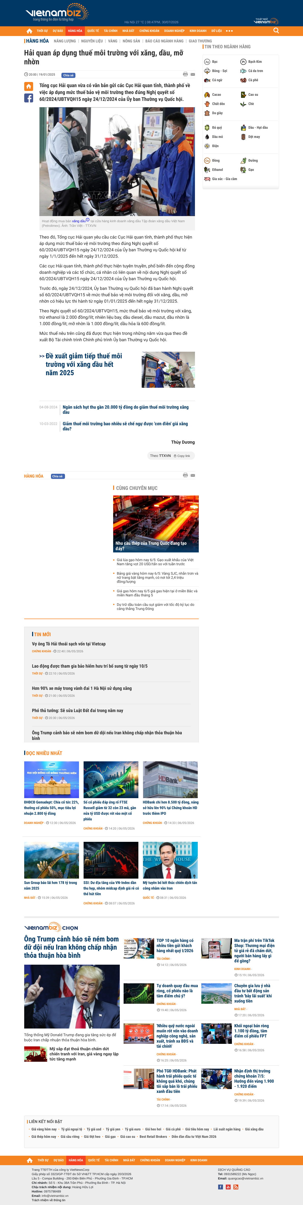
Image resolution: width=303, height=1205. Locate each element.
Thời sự (37, 673)
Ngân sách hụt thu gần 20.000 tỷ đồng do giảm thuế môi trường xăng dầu (126, 410)
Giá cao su (127, 1137)
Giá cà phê (173, 1129)
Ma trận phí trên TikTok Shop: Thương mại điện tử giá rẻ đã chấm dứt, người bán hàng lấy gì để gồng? (254, 951)
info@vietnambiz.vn (55, 1196)
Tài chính (163, 959)
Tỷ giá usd (94, 1129)
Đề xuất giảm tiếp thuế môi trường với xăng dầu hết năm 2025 (84, 364)
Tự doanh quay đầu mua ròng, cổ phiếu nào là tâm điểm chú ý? (177, 991)
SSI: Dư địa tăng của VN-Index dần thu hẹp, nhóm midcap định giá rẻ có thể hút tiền (111, 888)
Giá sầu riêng (70, 1137)
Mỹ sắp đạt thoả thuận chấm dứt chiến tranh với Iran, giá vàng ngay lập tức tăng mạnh (84, 1053)
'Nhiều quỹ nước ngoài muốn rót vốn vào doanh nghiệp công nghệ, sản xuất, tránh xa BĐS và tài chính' (177, 1036)
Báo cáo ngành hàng (164, 41)
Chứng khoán (41, 651)
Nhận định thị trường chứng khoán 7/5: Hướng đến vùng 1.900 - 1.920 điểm (254, 1079)
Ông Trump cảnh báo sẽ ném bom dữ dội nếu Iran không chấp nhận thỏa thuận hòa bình (107, 735)
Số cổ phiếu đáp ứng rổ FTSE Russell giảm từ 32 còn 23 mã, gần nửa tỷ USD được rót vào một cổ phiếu (110, 810)
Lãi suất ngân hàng (227, 1129)
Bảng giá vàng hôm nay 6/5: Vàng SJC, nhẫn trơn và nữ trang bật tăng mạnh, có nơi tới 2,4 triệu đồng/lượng (158, 578)
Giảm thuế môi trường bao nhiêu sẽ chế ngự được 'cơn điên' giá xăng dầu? (125, 426)
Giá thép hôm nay (44, 1137)
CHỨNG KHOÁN (149, 31)
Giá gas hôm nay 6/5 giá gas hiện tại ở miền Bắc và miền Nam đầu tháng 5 (157, 593)
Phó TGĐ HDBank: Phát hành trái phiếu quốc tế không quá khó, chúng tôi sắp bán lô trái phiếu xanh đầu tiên (177, 1081)
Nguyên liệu (92, 41)
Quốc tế (148, 898)
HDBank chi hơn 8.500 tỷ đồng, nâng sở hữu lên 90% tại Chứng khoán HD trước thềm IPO (171, 808)
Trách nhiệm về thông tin (48, 1200)
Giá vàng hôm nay (44, 1129)
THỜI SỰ (42, 31)
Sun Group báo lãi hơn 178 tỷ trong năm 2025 (50, 885)
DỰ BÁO (58, 31)
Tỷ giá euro (133, 1129)
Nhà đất (30, 898)
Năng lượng (65, 41)
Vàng (112, 41)
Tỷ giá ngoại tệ (71, 1129)
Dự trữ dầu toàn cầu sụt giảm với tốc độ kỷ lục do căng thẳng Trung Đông (155, 607)
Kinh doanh (242, 969)
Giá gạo (110, 1137)
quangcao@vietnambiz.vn (245, 1178)
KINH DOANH (198, 31)
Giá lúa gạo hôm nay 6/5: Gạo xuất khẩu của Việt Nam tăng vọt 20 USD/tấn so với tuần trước (155, 562)
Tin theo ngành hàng (228, 47)
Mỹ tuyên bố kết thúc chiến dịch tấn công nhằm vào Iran (170, 885)
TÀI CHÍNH (110, 31)
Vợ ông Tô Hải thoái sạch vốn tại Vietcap (69, 644)
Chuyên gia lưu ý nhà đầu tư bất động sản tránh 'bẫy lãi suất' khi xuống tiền (253, 993)
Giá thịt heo (92, 1137)
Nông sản (131, 41)
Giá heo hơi (153, 1129)
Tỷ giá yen (113, 1129)
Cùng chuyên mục (136, 488)
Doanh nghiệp (34, 823)
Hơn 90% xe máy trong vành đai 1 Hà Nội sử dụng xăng (82, 688)
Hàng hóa (37, 41)
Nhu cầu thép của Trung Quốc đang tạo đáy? (151, 546)
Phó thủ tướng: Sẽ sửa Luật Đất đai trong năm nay (77, 710)
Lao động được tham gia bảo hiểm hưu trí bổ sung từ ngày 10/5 (90, 666)
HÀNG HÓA (75, 31)
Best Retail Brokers (153, 1137)
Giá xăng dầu (254, 1129)
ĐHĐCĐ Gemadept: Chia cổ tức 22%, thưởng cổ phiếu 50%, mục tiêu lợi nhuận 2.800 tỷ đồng (51, 808)
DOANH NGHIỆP (174, 31)
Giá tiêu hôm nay (197, 1129)
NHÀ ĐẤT (128, 31)
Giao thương (200, 41)
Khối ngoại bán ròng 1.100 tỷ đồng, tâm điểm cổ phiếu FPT (251, 1031)
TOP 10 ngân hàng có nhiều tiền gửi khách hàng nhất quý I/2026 (175, 945)
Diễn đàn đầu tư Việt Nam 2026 (194, 1137)
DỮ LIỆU (217, 31)
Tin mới (42, 634)
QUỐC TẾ (93, 31)
